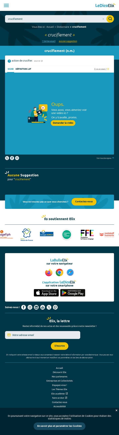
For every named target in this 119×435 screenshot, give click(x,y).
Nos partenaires (59, 376)
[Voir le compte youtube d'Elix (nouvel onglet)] (42, 307)
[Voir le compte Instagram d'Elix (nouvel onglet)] (30, 307)
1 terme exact (48, 41)
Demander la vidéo (63, 123)
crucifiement (79, 27)
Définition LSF (23, 69)
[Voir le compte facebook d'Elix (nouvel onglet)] (23, 307)
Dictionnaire (63, 26)
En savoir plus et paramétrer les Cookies (59, 426)
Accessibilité (59, 406)
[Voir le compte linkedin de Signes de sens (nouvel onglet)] (36, 307)
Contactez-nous (84, 201)
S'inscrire (59, 346)
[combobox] (59, 19)
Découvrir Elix (59, 372)
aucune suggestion (68, 41)
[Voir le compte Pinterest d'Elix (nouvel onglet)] (55, 307)
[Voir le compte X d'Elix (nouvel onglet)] (49, 307)
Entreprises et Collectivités (59, 380)
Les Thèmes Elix (59, 389)
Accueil (50, 26)
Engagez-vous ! (59, 385)
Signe (11, 69)
